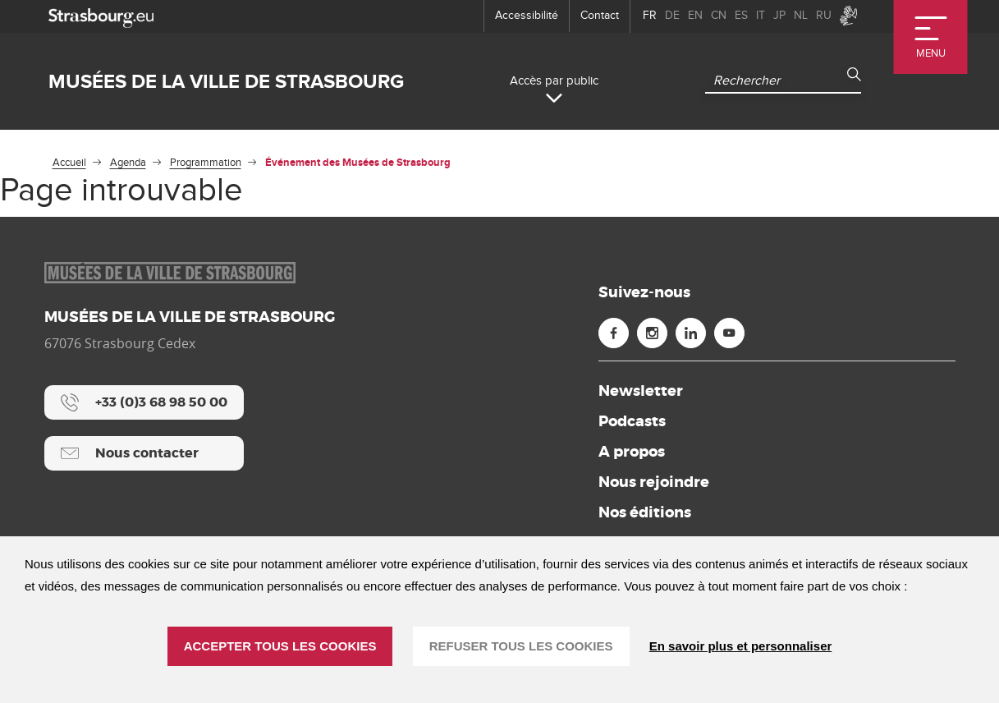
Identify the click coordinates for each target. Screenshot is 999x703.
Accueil (69, 162)
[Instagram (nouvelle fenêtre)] (652, 333)
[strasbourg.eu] (101, 16)
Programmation (205, 162)
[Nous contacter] (144, 453)
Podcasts (632, 421)
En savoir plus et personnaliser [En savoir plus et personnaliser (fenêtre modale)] (740, 646)
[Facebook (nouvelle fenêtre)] (613, 333)
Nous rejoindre (653, 482)
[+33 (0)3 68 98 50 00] (144, 402)
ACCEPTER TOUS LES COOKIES (280, 646)
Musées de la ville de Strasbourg (226, 82)
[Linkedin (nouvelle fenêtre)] (691, 333)
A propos (631, 452)
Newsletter (640, 391)
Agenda (128, 162)
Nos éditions (644, 512)
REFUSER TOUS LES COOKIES (521, 646)
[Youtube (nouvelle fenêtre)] (729, 333)
